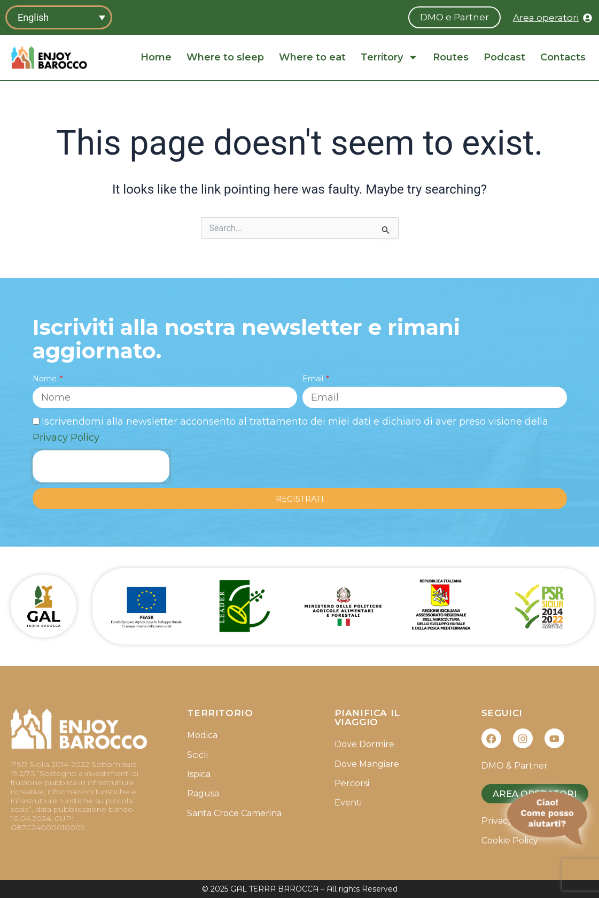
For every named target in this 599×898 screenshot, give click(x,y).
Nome (46, 377)
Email (313, 377)
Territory (389, 57)
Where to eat (312, 57)
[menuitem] (58, 17)
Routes (451, 57)
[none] (58, 17)
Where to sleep (225, 57)
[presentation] (101, 466)
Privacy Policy (66, 436)
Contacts (563, 57)
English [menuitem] (33, 17)
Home (156, 57)
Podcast (504, 57)
